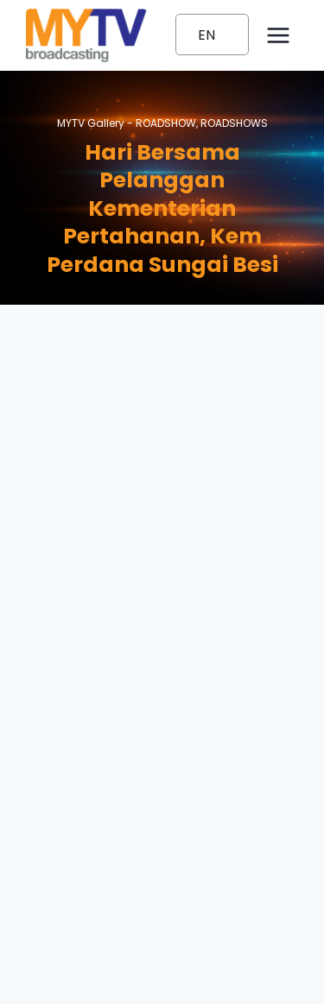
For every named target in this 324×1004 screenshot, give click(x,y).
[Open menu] (277, 35)
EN (206, 35)
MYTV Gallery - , (162, 123)
